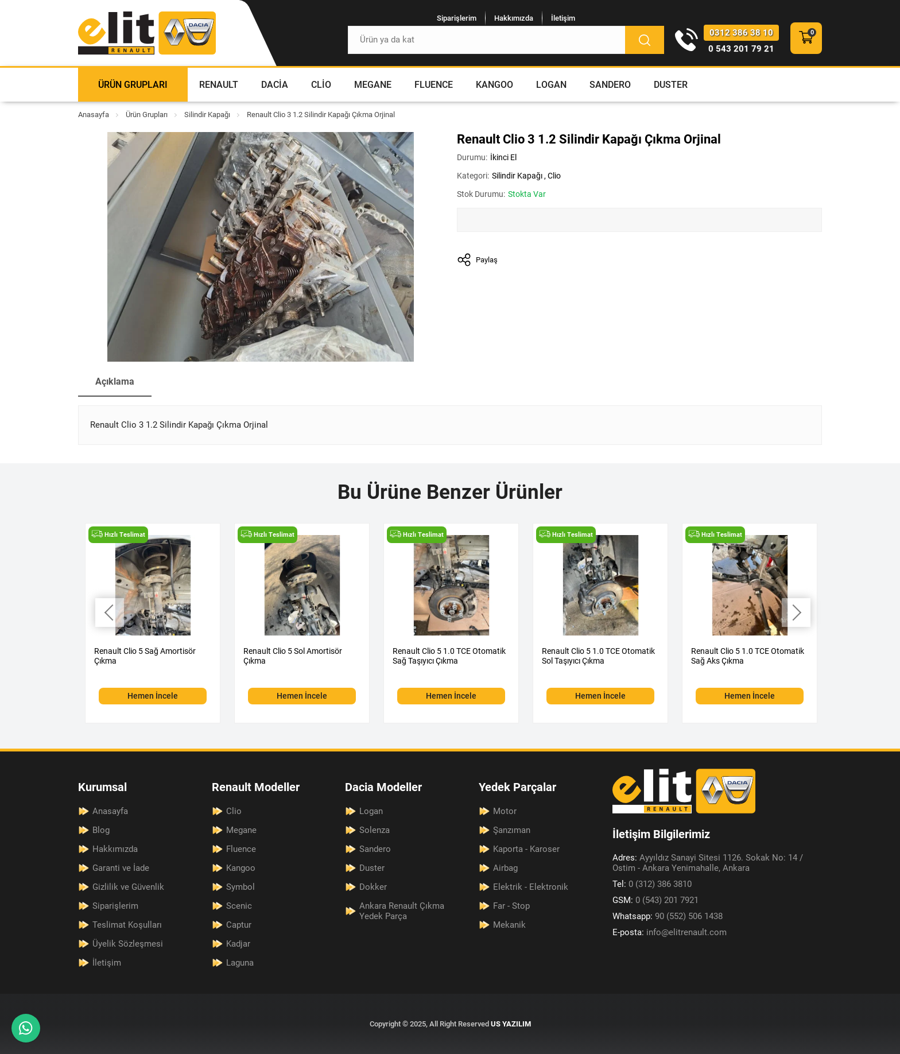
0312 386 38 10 (741, 33)
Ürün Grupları (133, 84)
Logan (551, 84)
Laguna (240, 963)
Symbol (240, 887)
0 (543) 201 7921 (655, 900)
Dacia (274, 84)
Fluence (433, 84)
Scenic (239, 906)
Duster (671, 84)
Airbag (505, 868)
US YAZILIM (511, 1024)
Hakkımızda (513, 18)
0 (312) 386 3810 (652, 884)
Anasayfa (93, 114)
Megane (372, 84)
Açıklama (114, 381)
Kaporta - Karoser (526, 849)
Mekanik (509, 925)
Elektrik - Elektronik (530, 887)
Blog (101, 830)
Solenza (374, 830)
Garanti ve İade (120, 868)
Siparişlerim (456, 18)
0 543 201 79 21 (741, 49)
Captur (238, 925)
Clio (321, 84)
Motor (505, 811)
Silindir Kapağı (207, 114)
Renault (218, 84)
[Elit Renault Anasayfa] (147, 33)
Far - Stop (511, 906)
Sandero (610, 84)
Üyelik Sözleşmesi (127, 944)
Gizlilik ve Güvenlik (128, 887)
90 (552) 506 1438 (667, 916)
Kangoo (494, 84)
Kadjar (238, 944)
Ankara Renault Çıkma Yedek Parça (401, 911)
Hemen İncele (152, 695)
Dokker (373, 887)
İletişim (563, 18)
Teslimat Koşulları (127, 925)
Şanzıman (511, 830)
